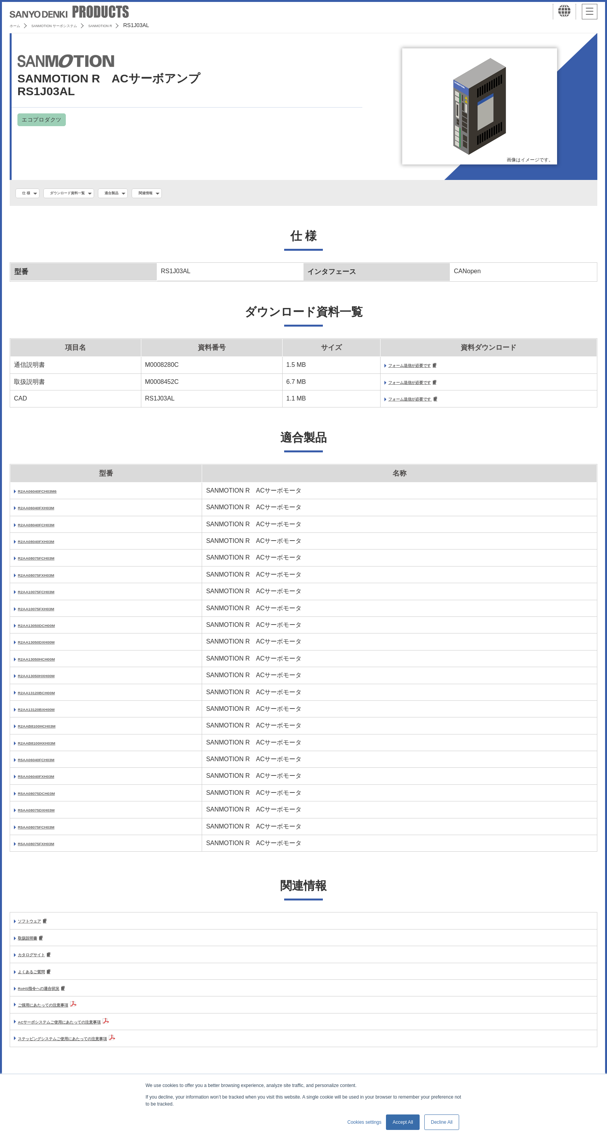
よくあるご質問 (39, 979)
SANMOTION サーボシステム (73, 25)
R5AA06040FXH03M (47, 780)
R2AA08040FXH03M (47, 545)
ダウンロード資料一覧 (85, 194)
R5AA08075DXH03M (47, 814)
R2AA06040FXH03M (47, 511)
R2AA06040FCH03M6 (49, 495)
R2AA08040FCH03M (47, 528)
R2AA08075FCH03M (47, 562)
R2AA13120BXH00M (47, 713)
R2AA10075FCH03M (47, 595)
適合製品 (145, 194)
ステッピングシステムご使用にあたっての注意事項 (89, 1046)
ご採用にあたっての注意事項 (58, 1013)
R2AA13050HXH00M (47, 679)
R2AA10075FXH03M (47, 612)
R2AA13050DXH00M (47, 646)
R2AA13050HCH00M (47, 663)
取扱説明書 (33, 943)
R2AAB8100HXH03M (48, 747)
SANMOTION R (139, 25)
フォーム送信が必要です (376, 368)
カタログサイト (39, 961)
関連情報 (189, 194)
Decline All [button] (442, 1122)
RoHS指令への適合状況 (51, 996)
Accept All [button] (403, 1122)
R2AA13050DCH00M (47, 629)
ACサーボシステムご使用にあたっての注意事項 (84, 1030)
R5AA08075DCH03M (47, 797)
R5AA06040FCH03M (47, 763)
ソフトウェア (36, 926)
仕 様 (30, 194)
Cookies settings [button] (364, 1122)
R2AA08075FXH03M (47, 579)
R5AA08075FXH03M (47, 847)
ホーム (18, 25)
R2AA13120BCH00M (47, 696)
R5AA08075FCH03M (47, 831)
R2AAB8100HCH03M (48, 730)
